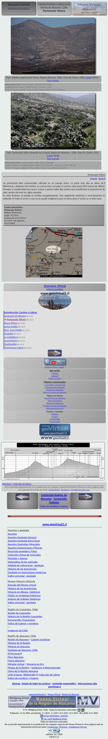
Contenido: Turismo (58, 500)
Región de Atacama (18, 639)
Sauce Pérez (10, 323)
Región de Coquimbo (19, 613)
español (93, 178)
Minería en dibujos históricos (24, 592)
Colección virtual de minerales (24, 554)
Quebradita (10, 344)
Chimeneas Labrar (14, 347)
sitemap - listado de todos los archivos (31, 683)
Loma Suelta (10, 326)
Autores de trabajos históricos (24, 599)
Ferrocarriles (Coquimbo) (21, 620)
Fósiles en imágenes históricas (24, 595)
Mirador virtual (16, 664)
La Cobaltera (11, 337)
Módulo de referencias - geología (26, 565)
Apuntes (12, 533)
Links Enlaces (15, 674)
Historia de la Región (19, 643)
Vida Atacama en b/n (55, 408)
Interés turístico (55, 289)
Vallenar (54, 376)
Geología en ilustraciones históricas (27, 572)
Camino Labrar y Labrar (54, 367)
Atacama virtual (55, 286)
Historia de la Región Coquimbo (25, 616)
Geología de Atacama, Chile (23, 650)
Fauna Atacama (16, 660)
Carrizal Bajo (55, 419)
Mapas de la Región (18, 667)
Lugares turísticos (40, 639)
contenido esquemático (64, 683)
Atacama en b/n (35, 664)
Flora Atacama (15, 657)
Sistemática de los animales (23, 561)
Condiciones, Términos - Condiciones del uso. (69, 489)
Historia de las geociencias (22, 568)
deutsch (102, 178)
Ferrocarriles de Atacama (54, 398)
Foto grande (53, 80)
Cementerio (10, 340)
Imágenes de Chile (18, 630)
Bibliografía (29, 674)
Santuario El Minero (15, 316)
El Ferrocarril (15, 653)
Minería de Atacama (19, 646)
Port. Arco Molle (13, 330)
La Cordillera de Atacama (54, 385)
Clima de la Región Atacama (23, 671)
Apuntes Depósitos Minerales (24, 544)
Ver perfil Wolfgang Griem (54, 719)
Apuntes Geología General (22, 537)
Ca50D (50, 155)
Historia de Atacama (54, 390)
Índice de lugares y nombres (23, 623)
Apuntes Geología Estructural (24, 540)
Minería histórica (55, 400)
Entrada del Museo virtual (22, 585)
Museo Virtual (54, 694)
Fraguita (8, 333)
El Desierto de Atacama (55, 387)
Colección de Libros (49, 674)
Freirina (54, 373)
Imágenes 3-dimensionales (46, 667)
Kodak (89, 77)
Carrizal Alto (55, 421)
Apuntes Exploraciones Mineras (25, 547)
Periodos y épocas (18, 558)
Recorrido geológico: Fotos (22, 551)
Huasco (55, 416)
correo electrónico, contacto (55, 715)
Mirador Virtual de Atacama (55, 406)
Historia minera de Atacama (55, 392)
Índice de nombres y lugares (54, 506)
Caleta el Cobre (54, 378)
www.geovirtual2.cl (54, 524)
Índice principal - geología (22, 576)
